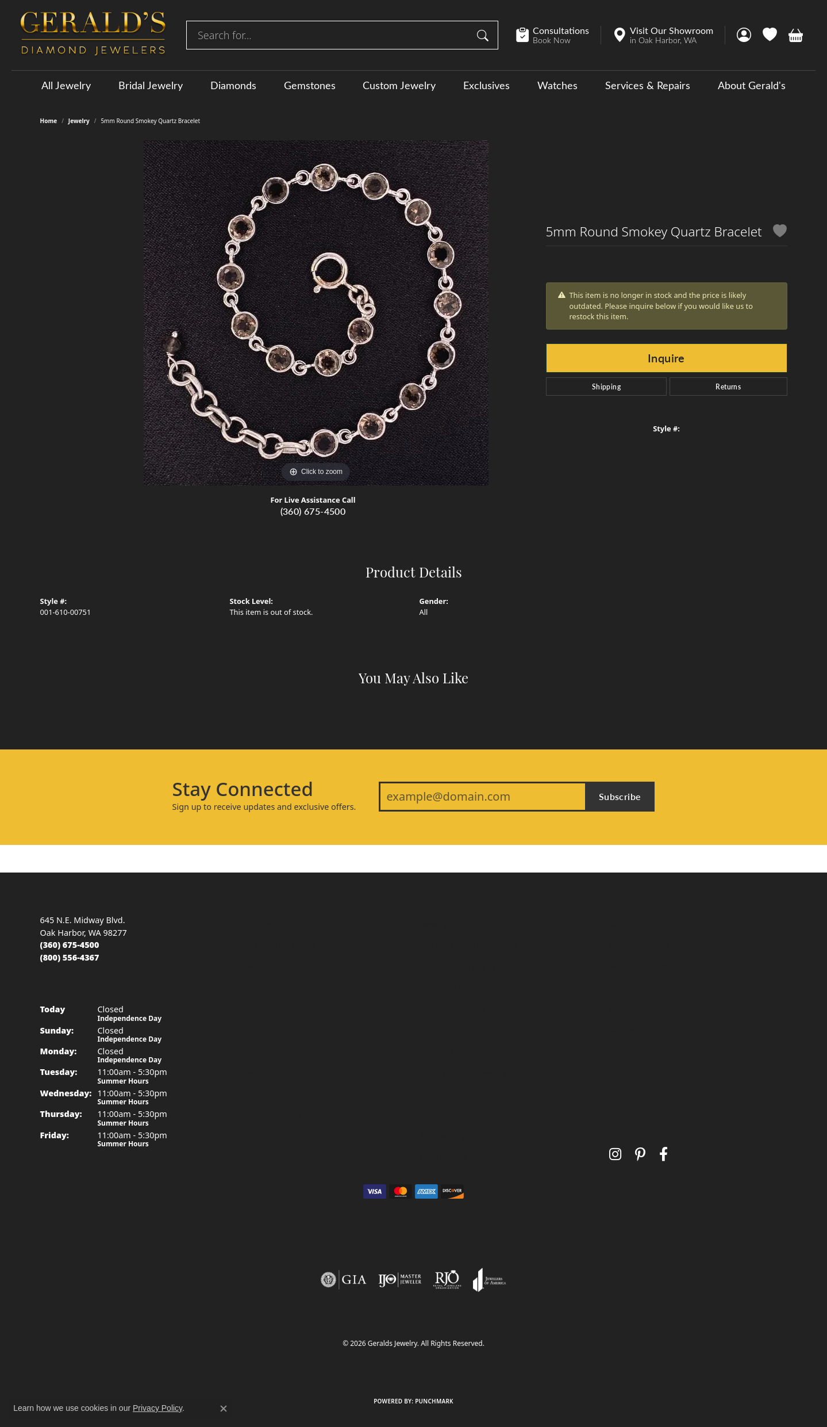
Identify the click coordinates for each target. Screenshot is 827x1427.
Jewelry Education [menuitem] (454, 924)
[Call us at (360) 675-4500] (69, 944)
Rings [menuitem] (240, 1008)
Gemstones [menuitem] (252, 987)
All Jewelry (66, 85)
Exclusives (486, 85)
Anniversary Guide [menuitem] (455, 1135)
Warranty (627, 1008)
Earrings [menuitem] (246, 1029)
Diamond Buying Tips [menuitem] (461, 966)
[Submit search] (484, 35)
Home (48, 121)
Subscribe (620, 796)
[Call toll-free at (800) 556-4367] (69, 957)
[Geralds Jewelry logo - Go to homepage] (93, 35)
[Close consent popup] (223, 1408)
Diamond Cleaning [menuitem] (455, 1093)
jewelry (79, 121)
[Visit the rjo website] (447, 1279)
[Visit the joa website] (489, 1279)
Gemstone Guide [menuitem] (452, 1029)
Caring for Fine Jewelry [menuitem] (463, 1071)
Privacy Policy (356, 1377)
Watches (557, 85)
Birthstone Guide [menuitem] (453, 1008)
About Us (627, 924)
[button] (744, 35)
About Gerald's (752, 85)
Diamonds (233, 85)
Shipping (606, 386)
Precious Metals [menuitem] (450, 1051)
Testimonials (633, 987)
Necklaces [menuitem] (249, 1051)
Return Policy (299, 1377)
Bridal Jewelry (150, 85)
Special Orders (637, 1071)
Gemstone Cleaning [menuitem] (458, 1114)
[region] (316, 312)
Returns (728, 386)
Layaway (626, 1051)
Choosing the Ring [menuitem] (455, 987)
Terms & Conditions (425, 1377)
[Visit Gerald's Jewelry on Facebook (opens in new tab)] (663, 1154)
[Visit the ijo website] (399, 1279)
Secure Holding (638, 1029)
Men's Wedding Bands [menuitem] (273, 945)
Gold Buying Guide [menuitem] (456, 1156)
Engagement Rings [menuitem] (266, 924)
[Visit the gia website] (344, 1279)
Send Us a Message (646, 966)
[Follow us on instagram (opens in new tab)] (615, 1154)
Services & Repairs (647, 85)
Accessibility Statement (510, 1377)
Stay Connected (242, 789)
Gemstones (310, 85)
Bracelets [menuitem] (248, 1071)
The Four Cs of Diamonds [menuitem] (468, 945)
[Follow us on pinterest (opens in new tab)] (640, 1154)
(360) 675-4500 (313, 511)
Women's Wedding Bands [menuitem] (279, 966)
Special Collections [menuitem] (266, 1114)
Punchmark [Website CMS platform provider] (434, 1401)
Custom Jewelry (399, 85)
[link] (558, 35)
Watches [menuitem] (246, 1093)
